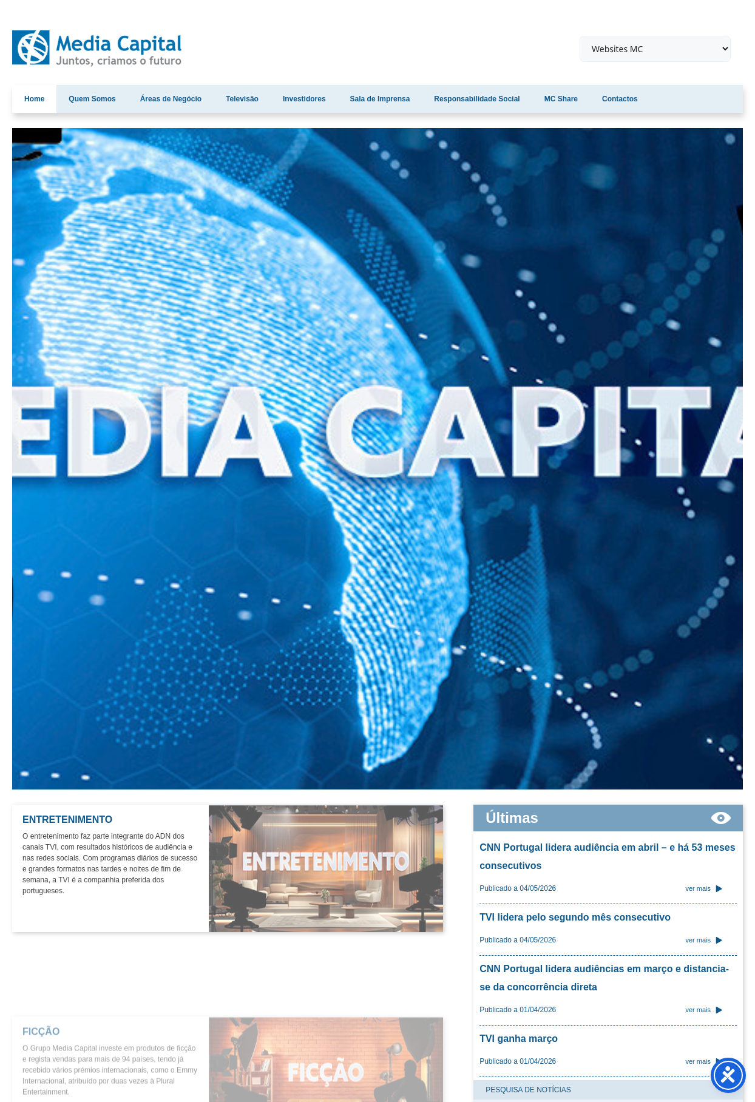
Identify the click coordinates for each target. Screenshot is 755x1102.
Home (34, 99)
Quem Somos (92, 99)
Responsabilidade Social (477, 99)
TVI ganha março (518, 1038)
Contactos (620, 99)
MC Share (561, 99)
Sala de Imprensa (380, 99)
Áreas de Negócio (170, 99)
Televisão (242, 99)
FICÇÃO (40, 1094)
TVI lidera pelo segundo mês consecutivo (575, 917)
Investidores (304, 99)
